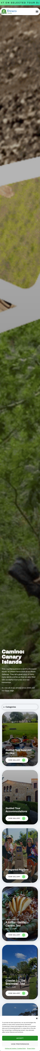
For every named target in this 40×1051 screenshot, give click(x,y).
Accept (20, 1038)
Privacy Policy (31, 1048)
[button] (37, 1018)
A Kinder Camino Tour (12, 919)
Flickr (7, 691)
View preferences (20, 1044)
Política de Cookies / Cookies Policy (15, 1048)
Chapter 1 (8, 978)
